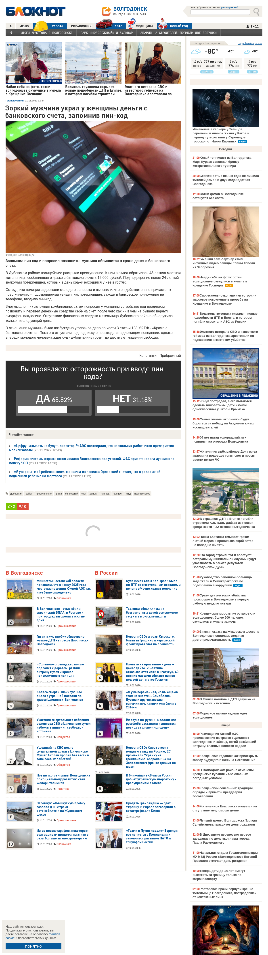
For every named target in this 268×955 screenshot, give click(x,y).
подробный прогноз (250, 43)
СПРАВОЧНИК (81, 26)
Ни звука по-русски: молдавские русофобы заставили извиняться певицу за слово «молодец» (151, 723)
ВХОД (252, 26)
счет (83, 493)
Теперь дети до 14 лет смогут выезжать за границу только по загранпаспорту (219, 875)
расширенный (230, 7)
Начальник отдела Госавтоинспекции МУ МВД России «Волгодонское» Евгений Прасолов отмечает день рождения (225, 857)
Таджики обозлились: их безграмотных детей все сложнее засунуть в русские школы (152, 612)
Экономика (64, 598)
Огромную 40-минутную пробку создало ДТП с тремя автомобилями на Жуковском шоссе (61, 809)
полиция (117, 493)
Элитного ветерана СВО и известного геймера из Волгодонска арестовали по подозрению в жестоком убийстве (225, 336)
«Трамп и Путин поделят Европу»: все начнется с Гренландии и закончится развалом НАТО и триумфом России (152, 836)
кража (58, 493)
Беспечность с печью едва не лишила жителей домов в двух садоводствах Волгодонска (226, 180)
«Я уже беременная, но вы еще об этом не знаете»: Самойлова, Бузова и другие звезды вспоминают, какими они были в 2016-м (152, 699)
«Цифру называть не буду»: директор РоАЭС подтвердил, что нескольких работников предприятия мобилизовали (91, 447)
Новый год (172, 26)
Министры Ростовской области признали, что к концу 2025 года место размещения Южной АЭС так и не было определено (64, 586)
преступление (44, 493)
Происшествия (15, 100)
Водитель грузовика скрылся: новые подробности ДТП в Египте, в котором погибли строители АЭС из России (225, 317)
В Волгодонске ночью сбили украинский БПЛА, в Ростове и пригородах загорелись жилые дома (61, 614)
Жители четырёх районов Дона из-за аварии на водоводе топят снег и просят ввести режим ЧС (225, 455)
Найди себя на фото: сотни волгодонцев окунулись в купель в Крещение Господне (220, 281)
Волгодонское (142, 493)
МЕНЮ (24, 26)
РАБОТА (48, 26)
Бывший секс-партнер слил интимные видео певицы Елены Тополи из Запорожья (224, 263)
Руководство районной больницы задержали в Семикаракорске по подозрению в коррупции (223, 581)
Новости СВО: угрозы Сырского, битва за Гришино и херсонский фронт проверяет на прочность (150, 640)
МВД (128, 493)
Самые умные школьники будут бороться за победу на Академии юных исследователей (223, 423)
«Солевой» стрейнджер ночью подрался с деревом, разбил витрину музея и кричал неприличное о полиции (60, 670)
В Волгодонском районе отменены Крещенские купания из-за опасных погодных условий (223, 774)
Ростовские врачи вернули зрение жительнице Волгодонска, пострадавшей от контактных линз (225, 893)
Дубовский (16, 493)
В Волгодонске (24, 573)
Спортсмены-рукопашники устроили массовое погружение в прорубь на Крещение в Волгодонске (224, 299)
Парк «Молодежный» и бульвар (106, 32)
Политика (63, 788)
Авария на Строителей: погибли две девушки (178, 32)
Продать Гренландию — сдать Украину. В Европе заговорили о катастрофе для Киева (151, 807)
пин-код (105, 493)
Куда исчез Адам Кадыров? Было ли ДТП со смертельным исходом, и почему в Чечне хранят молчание (153, 585)
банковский (71, 493)
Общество (63, 737)
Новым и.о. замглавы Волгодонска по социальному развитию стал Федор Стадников (63, 779)
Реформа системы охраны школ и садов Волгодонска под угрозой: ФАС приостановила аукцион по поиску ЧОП (91, 460)
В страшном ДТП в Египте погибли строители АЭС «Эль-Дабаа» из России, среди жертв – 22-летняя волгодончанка (224, 523)
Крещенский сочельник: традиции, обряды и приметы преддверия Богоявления (223, 792)
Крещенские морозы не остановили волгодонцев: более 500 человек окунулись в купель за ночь (224, 617)
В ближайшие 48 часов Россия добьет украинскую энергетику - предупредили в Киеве (151, 779)
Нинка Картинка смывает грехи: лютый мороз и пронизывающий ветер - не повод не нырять (224, 541)
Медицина (140, 26)
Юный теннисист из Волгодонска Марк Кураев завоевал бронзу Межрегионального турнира (222, 162)
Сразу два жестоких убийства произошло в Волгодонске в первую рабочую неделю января (221, 599)
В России (106, 573)
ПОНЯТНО (33, 946)
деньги (93, 493)
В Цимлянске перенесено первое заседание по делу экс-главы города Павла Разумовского (222, 838)
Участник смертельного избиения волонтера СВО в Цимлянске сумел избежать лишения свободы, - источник (64, 725)
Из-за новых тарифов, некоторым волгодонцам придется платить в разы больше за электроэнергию (62, 834)
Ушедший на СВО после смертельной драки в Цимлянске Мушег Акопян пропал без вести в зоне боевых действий (63, 753)
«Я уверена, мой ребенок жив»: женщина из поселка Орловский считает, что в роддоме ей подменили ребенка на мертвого (84, 473)
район (28, 493)
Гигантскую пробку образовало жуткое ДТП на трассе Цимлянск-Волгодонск (62, 640)
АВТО (109, 26)
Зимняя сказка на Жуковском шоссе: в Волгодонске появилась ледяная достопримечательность (226, 635)
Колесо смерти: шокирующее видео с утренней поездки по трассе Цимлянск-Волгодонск (60, 696)
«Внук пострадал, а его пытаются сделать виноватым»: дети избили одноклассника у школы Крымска (222, 405)
